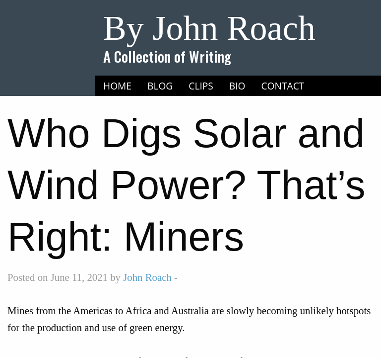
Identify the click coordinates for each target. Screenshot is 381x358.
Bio (237, 85)
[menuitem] (117, 86)
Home (117, 85)
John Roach (147, 277)
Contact (283, 85)
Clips (201, 85)
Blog (160, 85)
